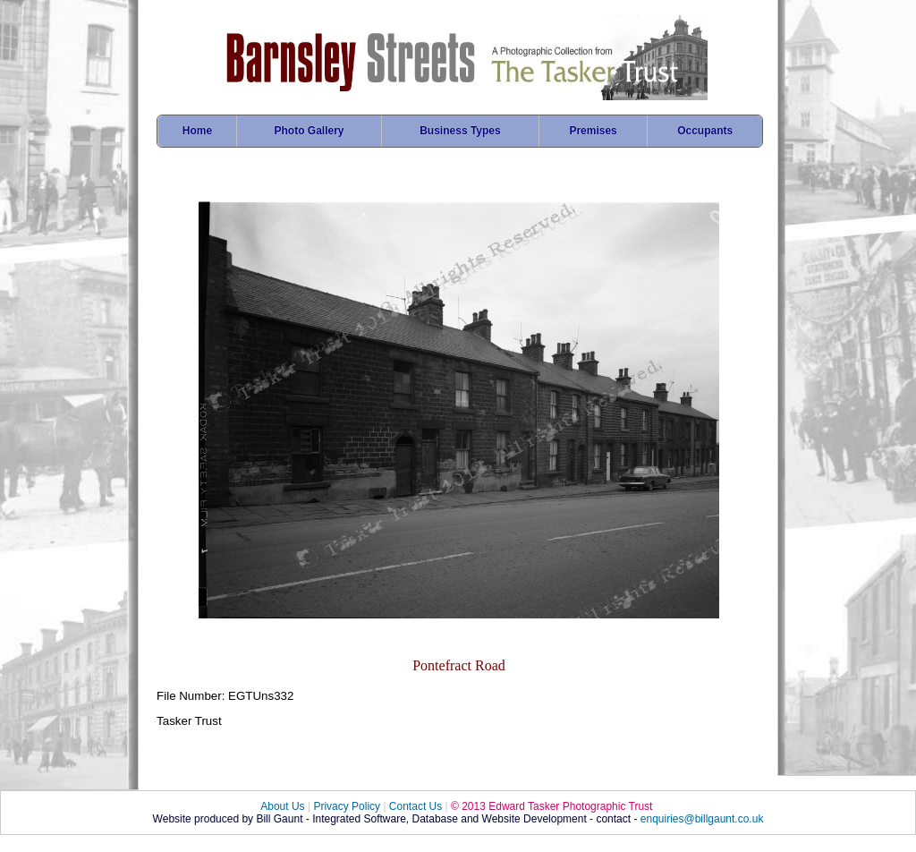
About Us (282, 806)
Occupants (705, 130)
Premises (592, 130)
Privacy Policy (346, 806)
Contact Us (415, 806)
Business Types (460, 130)
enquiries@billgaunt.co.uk (702, 819)
